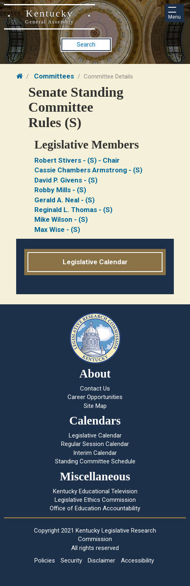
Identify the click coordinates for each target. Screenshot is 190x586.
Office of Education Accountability (95, 508)
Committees (54, 76)
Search (86, 44)
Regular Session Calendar (95, 444)
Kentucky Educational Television (95, 491)
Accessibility (137, 560)
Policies (44, 560)
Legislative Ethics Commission (95, 499)
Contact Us (95, 388)
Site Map (95, 406)
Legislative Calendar (95, 262)
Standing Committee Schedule (95, 461)
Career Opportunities (95, 397)
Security (71, 560)
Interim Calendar (95, 452)
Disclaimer (101, 560)
